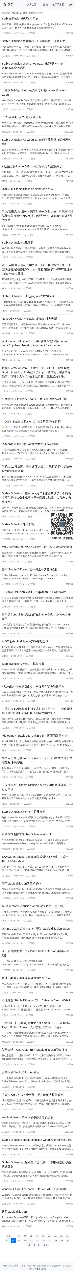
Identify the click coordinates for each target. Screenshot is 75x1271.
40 (31, 1236)
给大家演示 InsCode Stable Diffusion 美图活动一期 (34, 399)
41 (37, 1236)
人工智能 (31, 4)
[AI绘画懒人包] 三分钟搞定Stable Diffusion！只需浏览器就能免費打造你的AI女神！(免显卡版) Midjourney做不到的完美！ (37, 216)
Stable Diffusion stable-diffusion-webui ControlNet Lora (37, 1139)
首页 (8, 1236)
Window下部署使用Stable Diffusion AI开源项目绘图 (34, 1189)
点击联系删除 (40, 1269)
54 (49, 1240)
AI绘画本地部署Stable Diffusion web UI (27, 834)
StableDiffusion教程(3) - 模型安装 (23, 663)
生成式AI (6, 82)
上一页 (17, 1236)
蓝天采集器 (58, 4)
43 (49, 1236)
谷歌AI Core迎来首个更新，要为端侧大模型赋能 (32, 1094)
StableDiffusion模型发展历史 (20, 18)
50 (25, 1240)
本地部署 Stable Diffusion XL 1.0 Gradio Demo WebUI (36, 1000)
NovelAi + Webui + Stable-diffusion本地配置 (30, 318)
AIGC (4, 181)
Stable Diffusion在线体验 (17, 242)
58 (29, 1245)
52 (37, 1240)
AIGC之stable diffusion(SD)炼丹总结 (25, 641)
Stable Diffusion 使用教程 (18, 524)
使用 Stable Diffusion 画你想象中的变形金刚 (30, 569)
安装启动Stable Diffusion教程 (20, 1072)
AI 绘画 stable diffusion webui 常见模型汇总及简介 (34, 906)
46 (67, 1236)
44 (55, 1236)
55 (55, 1240)
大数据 (44, 4)
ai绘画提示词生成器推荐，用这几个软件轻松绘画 (33, 686)
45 (61, 1236)
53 (43, 1240)
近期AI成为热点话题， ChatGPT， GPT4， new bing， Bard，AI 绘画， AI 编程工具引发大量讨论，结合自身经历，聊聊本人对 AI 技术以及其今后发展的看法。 (37, 372)
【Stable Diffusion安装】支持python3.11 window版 (34, 592)
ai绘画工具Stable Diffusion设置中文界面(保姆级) (33, 166)
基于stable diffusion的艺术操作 (21, 883)
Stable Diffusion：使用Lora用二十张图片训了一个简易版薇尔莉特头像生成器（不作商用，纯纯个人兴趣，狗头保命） (36, 497)
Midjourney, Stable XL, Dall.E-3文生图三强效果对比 (34, 735)
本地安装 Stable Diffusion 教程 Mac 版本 (28, 189)
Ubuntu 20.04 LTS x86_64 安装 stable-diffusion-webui (36, 928)
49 (19, 1240)
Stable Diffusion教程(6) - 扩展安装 (23, 811)
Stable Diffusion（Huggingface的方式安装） (30, 296)
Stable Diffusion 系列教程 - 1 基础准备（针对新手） (35, 41)
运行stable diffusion (14, 1211)
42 (43, 1236)
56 (61, 1240)
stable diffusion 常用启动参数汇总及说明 (27, 1117)
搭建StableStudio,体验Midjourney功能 (26, 977)
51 (31, 1240)
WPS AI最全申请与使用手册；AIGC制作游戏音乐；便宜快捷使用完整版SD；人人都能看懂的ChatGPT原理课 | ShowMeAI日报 (37, 269)
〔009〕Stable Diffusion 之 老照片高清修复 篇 (31, 421)
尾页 (45, 1245)
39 (25, 1236)
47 (7, 1240)
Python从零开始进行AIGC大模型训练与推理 (30, 444)
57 (68, 1240)
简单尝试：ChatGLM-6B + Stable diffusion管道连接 (34, 1049)
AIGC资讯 (16, 13)
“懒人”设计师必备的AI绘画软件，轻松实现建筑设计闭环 (37, 547)
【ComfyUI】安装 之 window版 (22, 117)
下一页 (37, 1245)
